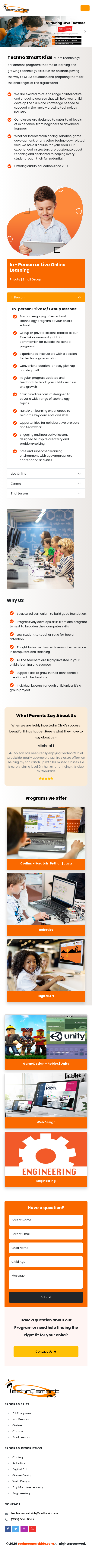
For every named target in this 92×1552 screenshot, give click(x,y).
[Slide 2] (49, 42)
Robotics (18, 1463)
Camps (16, 483)
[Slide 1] (43, 42)
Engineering (21, 1493)
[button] (8, 1529)
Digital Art (19, 1469)
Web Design (21, 1481)
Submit (46, 1297)
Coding (17, 1457)
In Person (17, 297)
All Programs (21, 1413)
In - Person (20, 1419)
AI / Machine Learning (28, 1487)
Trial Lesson (21, 1437)
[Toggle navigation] (85, 8)
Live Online (18, 473)
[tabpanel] (46, 380)
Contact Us (46, 1351)
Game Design (22, 1475)
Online (17, 1425)
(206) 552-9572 (22, 1519)
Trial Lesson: (19, 493)
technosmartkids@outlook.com (34, 1513)
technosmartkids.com (36, 1544)
